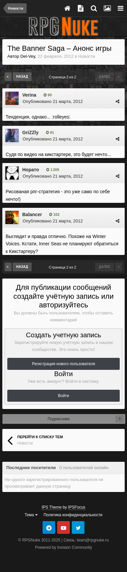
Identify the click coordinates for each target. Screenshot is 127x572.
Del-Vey (27, 56)
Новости (86, 56)
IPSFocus (76, 507)
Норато (30, 169)
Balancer (32, 214)
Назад (22, 76)
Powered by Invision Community (63, 547)
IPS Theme (52, 507)
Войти (63, 395)
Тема (31, 515)
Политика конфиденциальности (73, 515)
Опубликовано (53, 101)
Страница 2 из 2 (63, 77)
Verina (29, 95)
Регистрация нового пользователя (63, 364)
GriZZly (30, 132)
